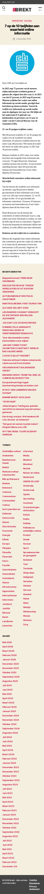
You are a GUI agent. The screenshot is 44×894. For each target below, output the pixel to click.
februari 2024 (9, 758)
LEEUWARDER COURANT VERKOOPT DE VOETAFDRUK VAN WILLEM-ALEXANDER (20, 315)
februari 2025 (9, 707)
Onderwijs (28, 486)
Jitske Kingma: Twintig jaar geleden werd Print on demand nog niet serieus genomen (21, 409)
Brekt (12, 880)
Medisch (27, 460)
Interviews (7, 600)
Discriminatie (9, 526)
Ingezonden (8, 591)
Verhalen (27, 581)
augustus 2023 (10, 784)
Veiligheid (28, 577)
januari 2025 (9, 711)
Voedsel (27, 594)
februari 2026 (9, 655)
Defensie (6, 513)
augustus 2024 (10, 733)
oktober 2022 (9, 827)
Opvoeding (28, 498)
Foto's (5, 561)
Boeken (6, 483)
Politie (26, 519)
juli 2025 (7, 685)
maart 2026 (8, 651)
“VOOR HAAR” (9, 401)
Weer (26, 603)
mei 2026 (7, 642)
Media (26, 455)
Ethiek (5, 539)
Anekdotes (7, 455)
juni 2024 (7, 741)
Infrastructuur (9, 587)
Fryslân (6, 565)
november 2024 (10, 720)
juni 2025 (7, 689)
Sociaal (28, 21)
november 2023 (10, 771)
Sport (26, 548)
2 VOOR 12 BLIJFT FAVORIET (16, 356)
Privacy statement (34, 887)
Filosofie (6, 552)
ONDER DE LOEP (31, 481)
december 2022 (10, 819)
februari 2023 (9, 810)
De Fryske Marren (11, 509)
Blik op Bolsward (10, 479)
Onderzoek (17, 21)
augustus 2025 (10, 681)
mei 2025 (7, 694)
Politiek (27, 523)
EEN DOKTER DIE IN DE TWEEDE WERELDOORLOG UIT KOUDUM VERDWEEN (18, 288)
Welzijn (27, 607)
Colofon (33, 880)
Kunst (5, 617)
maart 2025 (8, 702)
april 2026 (7, 646)
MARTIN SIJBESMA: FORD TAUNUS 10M (21, 303)
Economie (7, 531)
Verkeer (27, 585)
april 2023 (7, 802)
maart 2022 (8, 858)
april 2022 (7, 853)
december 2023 (10, 767)
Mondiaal (28, 464)
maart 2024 (8, 754)
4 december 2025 (23, 39)
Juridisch (7, 604)
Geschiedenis (9, 569)
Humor (5, 582)
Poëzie (26, 515)
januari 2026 (9, 659)
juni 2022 (7, 845)
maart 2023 (8, 806)
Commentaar (9, 496)
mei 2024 (7, 746)
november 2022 (10, 823)
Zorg (25, 624)
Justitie (6, 608)
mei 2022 (7, 849)
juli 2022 (7, 840)
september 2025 (11, 677)
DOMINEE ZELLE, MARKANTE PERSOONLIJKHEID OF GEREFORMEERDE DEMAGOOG (17, 330)
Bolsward (7, 487)
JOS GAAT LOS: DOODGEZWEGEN (19, 323)
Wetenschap (29, 611)
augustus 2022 (10, 836)
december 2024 (10, 715)
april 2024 (7, 750)
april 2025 (7, 698)
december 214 (9, 866)
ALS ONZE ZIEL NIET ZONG (15, 308)
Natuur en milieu (31, 473)
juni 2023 (7, 793)
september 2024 (11, 728)
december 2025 (10, 664)
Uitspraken (28, 573)
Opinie (26, 494)
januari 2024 (9, 763)
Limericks (7, 625)
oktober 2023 (9, 776)
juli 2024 (7, 737)
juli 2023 (7, 789)
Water (26, 598)
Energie (6, 535)
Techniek (28, 568)
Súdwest (27, 560)
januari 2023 (9, 815)
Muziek (26, 468)
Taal (25, 564)
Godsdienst (8, 578)
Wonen (26, 616)
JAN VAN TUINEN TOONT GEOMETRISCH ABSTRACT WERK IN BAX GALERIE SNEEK (20, 348)
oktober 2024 (9, 724)
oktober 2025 (9, 672)
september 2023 (11, 780)
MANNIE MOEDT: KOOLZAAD (16, 397)
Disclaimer (34, 883)
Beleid (5, 467)
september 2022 (10, 832)
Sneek (26, 539)
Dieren (5, 522)
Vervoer (27, 590)
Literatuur (28, 451)
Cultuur (6, 505)
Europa (6, 544)
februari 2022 (9, 862)
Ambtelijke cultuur (11, 451)
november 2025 (10, 668)
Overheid (28, 503)
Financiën (7, 556)
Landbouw (7, 621)
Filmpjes (6, 548)
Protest (27, 535)
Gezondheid (8, 574)
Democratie (8, 518)
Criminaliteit (8, 500)
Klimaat (6, 612)
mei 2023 (7, 797)
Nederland (28, 477)
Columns (6, 492)
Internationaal (9, 595)
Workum (27, 620)
